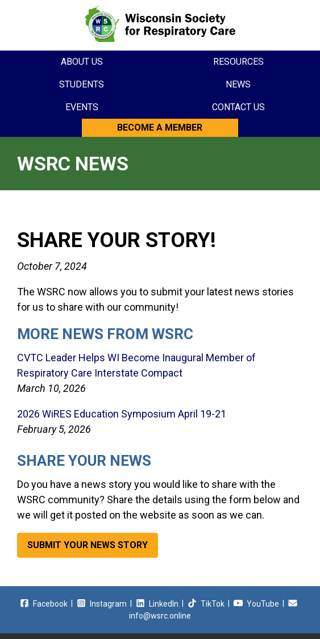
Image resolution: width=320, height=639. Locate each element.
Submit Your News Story (87, 545)
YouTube (256, 603)
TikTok (206, 603)
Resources (238, 61)
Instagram (101, 603)
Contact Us (238, 107)
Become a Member (159, 127)
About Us (82, 61)
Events (81, 107)
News (238, 84)
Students (81, 84)
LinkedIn (156, 603)
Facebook (43, 603)
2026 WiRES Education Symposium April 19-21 (121, 414)
